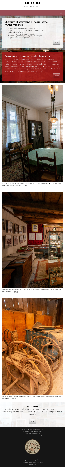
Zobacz (56, 43)
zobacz (25, 185)
